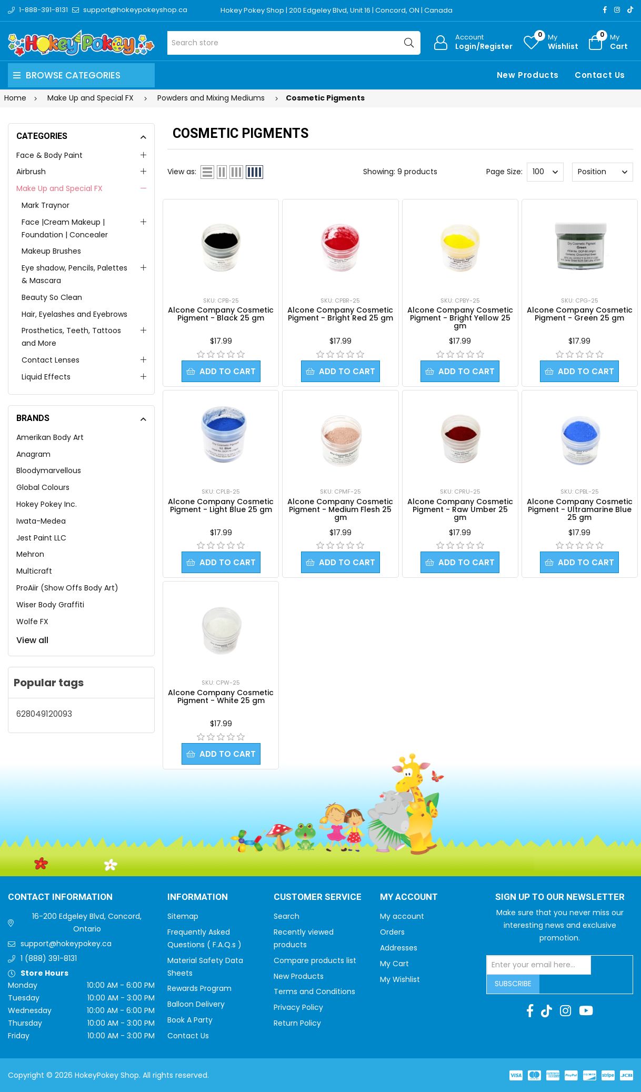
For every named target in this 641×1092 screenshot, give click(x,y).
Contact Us (600, 75)
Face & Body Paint (49, 155)
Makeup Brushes (51, 251)
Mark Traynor (45, 205)
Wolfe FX (32, 621)
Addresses (398, 948)
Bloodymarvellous (48, 470)
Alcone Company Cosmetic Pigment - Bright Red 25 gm (340, 314)
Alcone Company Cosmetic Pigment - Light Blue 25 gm (221, 505)
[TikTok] (630, 9)
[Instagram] (617, 9)
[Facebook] (605, 9)
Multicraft (34, 571)
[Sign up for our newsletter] (539, 965)
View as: (181, 171)
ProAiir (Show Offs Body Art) (67, 588)
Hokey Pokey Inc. (46, 504)
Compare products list (315, 960)
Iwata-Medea (41, 521)
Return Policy (297, 1023)
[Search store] (293, 43)
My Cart (394, 963)
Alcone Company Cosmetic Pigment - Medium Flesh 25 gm (340, 509)
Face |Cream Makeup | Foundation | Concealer (65, 228)
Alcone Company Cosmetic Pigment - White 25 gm (221, 696)
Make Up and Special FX (59, 188)
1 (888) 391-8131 (49, 958)
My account (402, 916)
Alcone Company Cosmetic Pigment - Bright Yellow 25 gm (460, 318)
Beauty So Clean (52, 297)
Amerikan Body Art (50, 437)
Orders (392, 932)
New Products (528, 75)
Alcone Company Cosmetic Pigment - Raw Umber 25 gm (460, 509)
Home (15, 98)
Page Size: (504, 171)
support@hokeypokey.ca (66, 943)
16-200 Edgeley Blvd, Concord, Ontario (87, 922)
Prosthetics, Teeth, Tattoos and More (71, 336)
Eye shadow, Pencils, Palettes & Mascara (74, 274)
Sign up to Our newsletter (560, 897)
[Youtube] (586, 1011)
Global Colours (42, 487)
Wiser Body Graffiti (50, 604)
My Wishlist (400, 979)
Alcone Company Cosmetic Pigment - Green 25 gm (580, 314)
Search (286, 916)
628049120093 (44, 713)
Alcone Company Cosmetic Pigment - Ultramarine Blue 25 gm (580, 509)
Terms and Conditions (314, 991)
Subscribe (513, 983)
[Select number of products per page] (545, 172)
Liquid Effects (46, 377)
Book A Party (190, 1020)
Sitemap (182, 916)
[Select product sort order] (602, 172)
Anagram (33, 454)
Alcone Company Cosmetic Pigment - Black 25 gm (221, 314)
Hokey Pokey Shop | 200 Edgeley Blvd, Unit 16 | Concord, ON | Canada (337, 10)
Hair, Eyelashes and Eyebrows (74, 314)
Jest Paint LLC (41, 538)
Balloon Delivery (196, 1004)
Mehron (30, 554)
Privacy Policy (298, 1007)
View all (32, 640)
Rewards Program (199, 988)
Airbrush (31, 171)
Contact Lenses (50, 360)
